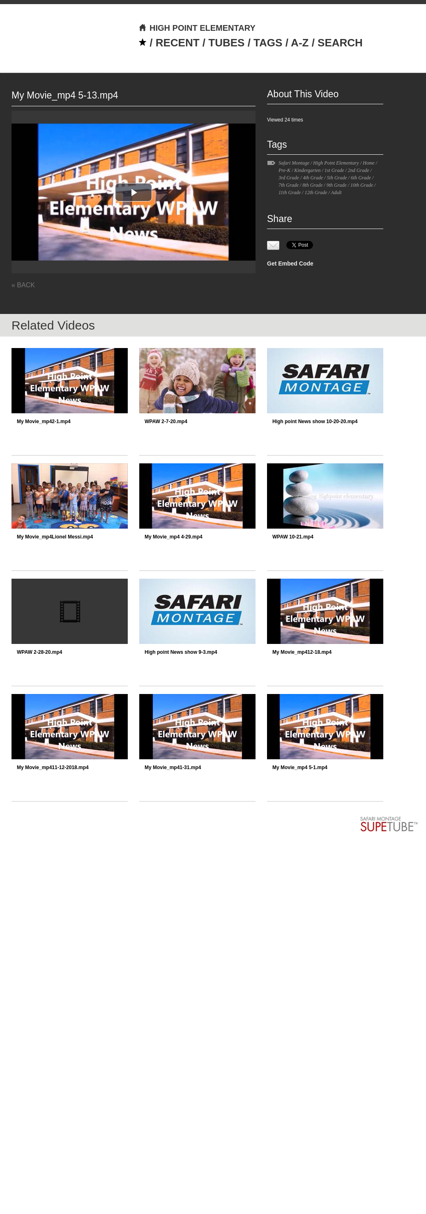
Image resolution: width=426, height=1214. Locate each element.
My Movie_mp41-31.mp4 (173, 767)
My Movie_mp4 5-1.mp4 (299, 767)
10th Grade (361, 185)
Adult (336, 192)
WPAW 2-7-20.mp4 (166, 421)
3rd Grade (289, 178)
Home (369, 163)
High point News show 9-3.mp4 (181, 652)
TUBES (226, 43)
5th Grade (337, 178)
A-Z (300, 43)
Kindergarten (307, 170)
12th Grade (315, 192)
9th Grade (337, 185)
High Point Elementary (336, 163)
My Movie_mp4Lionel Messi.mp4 (55, 537)
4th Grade (313, 178)
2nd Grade (358, 170)
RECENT (178, 43)
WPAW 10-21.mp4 (292, 537)
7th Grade (289, 185)
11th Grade (290, 192)
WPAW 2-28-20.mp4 (39, 652)
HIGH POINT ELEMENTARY (197, 27)
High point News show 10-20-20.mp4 (314, 421)
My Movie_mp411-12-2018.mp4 (53, 767)
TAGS (267, 43)
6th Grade (361, 178)
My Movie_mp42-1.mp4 (44, 421)
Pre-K (284, 170)
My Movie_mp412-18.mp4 (302, 652)
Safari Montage (294, 163)
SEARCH (340, 43)
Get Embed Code (290, 263)
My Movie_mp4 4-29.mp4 (174, 537)
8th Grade (312, 185)
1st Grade (334, 170)
